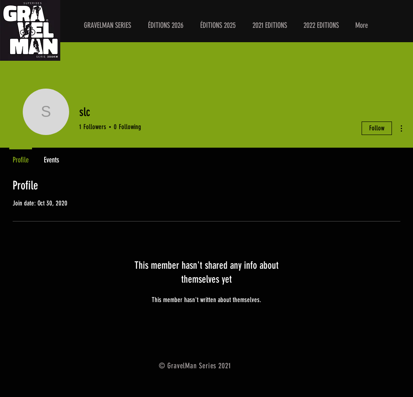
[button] (165, 25)
